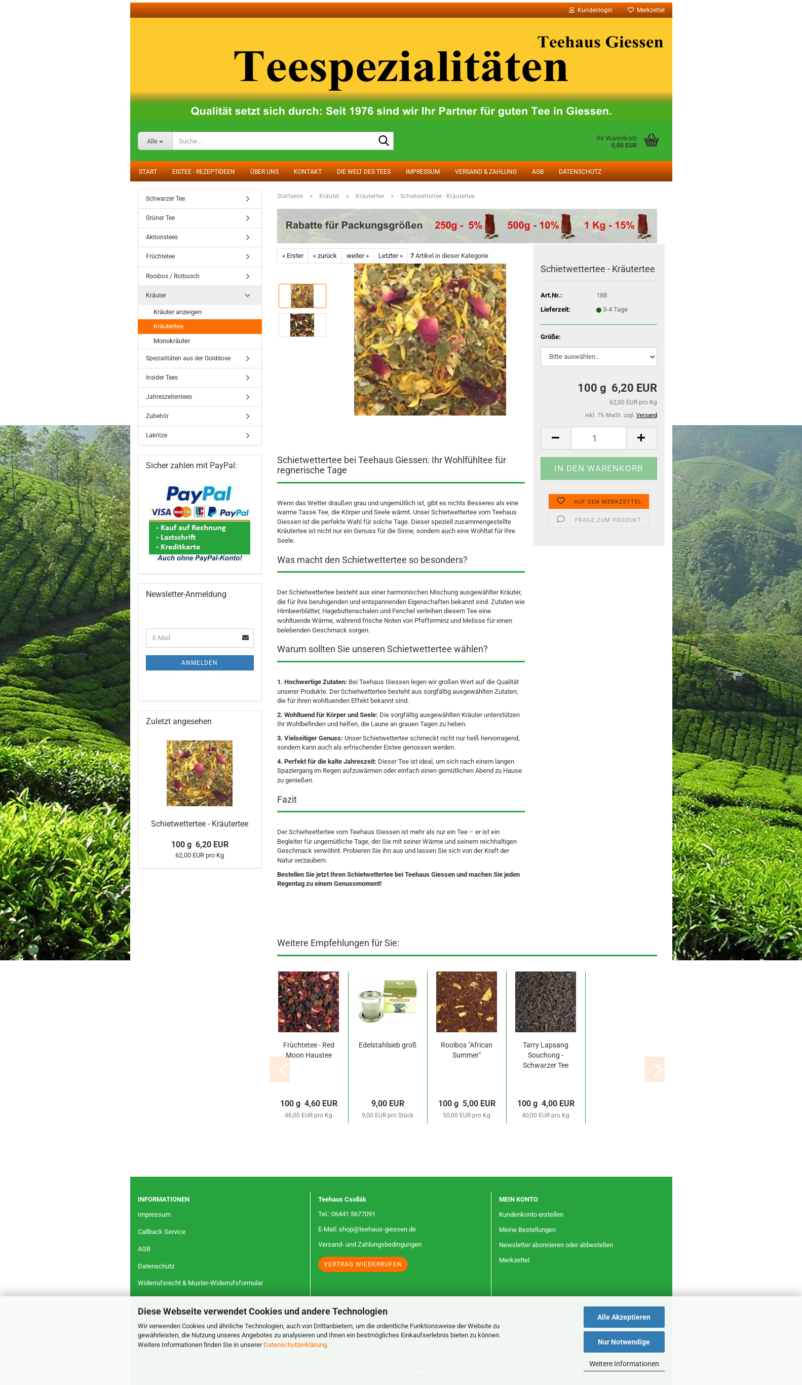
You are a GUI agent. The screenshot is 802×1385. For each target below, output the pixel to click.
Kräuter (156, 295)
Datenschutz (580, 171)
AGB (538, 171)
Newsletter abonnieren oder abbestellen (556, 1245)
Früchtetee (160, 256)
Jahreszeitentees (169, 396)
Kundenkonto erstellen (531, 1214)
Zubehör (157, 416)
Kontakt (308, 171)
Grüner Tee (160, 217)
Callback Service (161, 1232)
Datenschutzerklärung (295, 1345)
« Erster (292, 255)
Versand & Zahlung (486, 171)
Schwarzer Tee (165, 198)
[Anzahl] (599, 438)
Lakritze (156, 435)
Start (148, 171)
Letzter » (390, 255)
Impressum (423, 171)
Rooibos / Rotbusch (173, 276)
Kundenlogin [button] (591, 10)
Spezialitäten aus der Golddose (188, 358)
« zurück (325, 255)
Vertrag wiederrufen (363, 1264)
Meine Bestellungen (527, 1229)
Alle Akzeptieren (624, 1317)
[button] (556, 438)
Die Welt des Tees (364, 171)
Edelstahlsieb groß (387, 1045)
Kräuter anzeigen (178, 312)
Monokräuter (172, 341)
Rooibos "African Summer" (466, 1050)
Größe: (551, 337)
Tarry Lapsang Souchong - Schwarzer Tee (545, 1055)
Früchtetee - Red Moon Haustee (308, 1050)
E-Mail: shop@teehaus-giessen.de (367, 1229)
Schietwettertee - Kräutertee (199, 824)
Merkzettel (646, 10)
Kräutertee (168, 326)
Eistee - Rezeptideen (203, 171)
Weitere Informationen (624, 1364)
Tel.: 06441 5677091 (346, 1214)
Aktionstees (162, 237)
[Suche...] (155, 141)
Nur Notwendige (624, 1342)
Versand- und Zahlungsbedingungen (370, 1244)
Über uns (264, 171)
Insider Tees (162, 377)
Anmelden (199, 662)
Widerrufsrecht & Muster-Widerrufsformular (200, 1283)
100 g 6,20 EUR (199, 844)
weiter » (358, 255)
